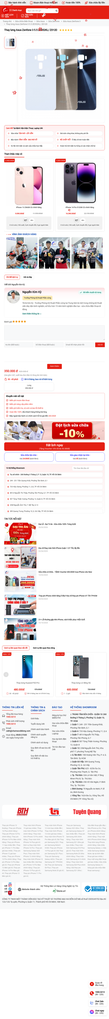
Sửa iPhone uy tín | (95, 828)
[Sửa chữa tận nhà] (29, 456)
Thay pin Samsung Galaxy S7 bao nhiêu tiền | (75, 831)
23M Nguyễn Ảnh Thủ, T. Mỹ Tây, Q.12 (24, 505)
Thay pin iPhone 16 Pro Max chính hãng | (11, 839)
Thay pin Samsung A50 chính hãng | (75, 836)
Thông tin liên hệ (13, 707)
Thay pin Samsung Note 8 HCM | (54, 845)
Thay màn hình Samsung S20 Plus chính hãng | (75, 865)
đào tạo (57, 707)
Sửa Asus (40, 21)
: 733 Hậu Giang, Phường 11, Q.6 (89, 731)
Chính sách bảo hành (40, 729)
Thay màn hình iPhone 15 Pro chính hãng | (33, 836)
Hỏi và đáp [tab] (27, 277)
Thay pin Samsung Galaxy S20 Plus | (32, 851)
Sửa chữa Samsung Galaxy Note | (97, 851)
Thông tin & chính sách (38, 709)
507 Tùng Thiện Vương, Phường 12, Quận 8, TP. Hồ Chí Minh (32, 499)
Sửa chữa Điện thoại (24, 21)
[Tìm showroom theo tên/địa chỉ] (87, 468)
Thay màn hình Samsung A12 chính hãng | (76, 859)
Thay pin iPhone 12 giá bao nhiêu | (11, 853)
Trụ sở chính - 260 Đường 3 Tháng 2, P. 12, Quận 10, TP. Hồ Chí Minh (35, 475)
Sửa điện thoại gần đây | (97, 825)
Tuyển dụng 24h (38, 724)
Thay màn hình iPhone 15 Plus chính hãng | (33, 831)
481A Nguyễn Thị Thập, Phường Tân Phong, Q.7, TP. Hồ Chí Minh (34, 493)
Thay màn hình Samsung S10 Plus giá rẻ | (75, 848)
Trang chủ (7, 21)
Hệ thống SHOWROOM (83, 707)
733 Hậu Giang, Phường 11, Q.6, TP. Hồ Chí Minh (28, 487)
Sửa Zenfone (53, 21)
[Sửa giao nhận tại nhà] (80, 456)
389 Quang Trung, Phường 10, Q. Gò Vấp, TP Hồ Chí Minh (31, 511)
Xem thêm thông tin (30, 314)
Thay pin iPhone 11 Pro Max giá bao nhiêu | (11, 848)
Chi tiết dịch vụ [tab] (12, 277)
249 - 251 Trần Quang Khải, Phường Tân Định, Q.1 (28, 481)
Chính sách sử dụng (39, 742)
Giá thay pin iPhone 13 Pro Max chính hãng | (32, 865)
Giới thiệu (35, 718)
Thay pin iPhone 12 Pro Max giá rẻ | (11, 862)
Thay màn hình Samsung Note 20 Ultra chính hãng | (75, 853)
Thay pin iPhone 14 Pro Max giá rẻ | (11, 870)
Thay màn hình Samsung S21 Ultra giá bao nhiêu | (75, 842)
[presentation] (25, 354)
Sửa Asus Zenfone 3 (71, 21)
